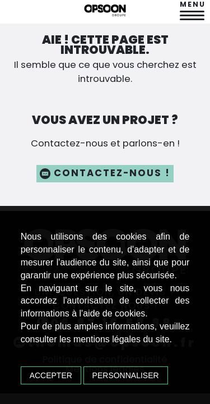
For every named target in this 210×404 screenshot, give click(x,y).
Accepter (51, 374)
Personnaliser (125, 374)
